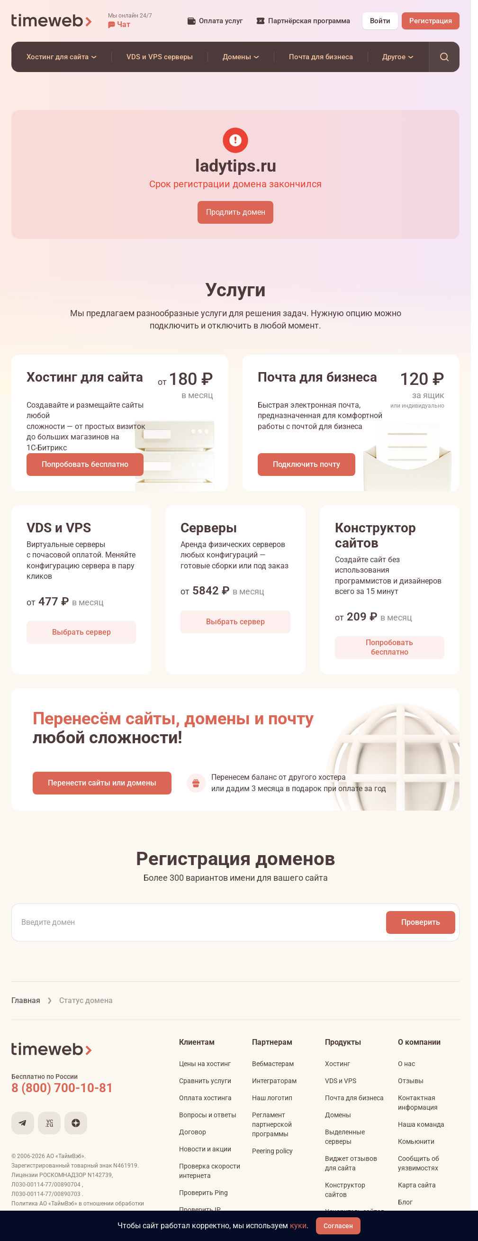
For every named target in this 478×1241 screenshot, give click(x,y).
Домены (338, 1115)
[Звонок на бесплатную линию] (82, 1088)
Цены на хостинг (205, 1064)
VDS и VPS (340, 1081)
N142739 (100, 1175)
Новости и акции (205, 1149)
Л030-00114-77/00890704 (46, 1184)
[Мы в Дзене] (75, 1123)
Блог (405, 1202)
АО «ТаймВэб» (65, 1156)
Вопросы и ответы (207, 1115)
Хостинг (337, 1064)
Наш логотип (272, 1098)
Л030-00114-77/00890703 (46, 1194)
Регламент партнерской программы (272, 1124)
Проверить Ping (203, 1192)
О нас (406, 1064)
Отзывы (411, 1081)
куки (298, 1225)
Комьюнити (416, 1141)
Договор (192, 1132)
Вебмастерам (273, 1064)
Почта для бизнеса (354, 1098)
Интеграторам (274, 1081)
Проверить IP (200, 1210)
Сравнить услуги (205, 1081)
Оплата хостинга (205, 1098)
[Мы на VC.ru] (49, 1123)
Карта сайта (417, 1185)
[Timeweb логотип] (52, 20)
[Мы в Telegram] (22, 1123)
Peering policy (272, 1151)
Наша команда (421, 1124)
